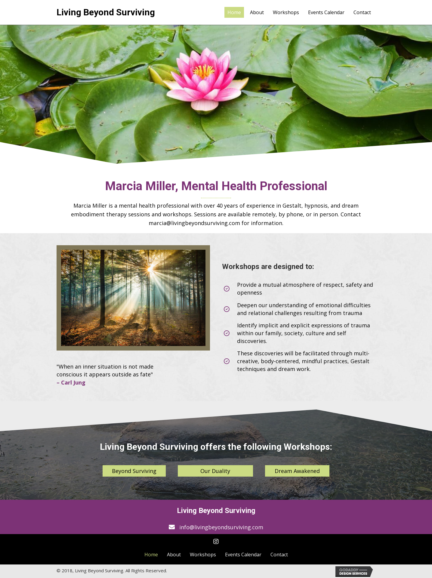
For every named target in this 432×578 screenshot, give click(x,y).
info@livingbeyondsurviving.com (221, 527)
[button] (134, 471)
